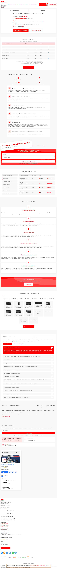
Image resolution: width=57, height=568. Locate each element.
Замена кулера (4, 49)
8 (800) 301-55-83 (4, 526)
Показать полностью (6, 416)
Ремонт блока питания (5, 46)
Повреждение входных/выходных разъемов (21, 192)
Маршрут (5, 472)
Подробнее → (49, 178)
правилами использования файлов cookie (37, 565)
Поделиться (2, 553)
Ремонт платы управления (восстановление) (8, 52)
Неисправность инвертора (22, 188)
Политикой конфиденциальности (38, 435)
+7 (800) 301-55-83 (17, 341)
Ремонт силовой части (5, 55)
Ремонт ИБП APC (10, 513)
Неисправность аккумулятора (22, 179)
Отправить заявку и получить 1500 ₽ (28, 161)
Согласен (47, 565)
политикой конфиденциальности (33, 163)
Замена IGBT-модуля (5, 58)
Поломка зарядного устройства (21, 183)
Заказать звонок (28, 284)
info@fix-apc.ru (4, 529)
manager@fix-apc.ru (5, 531)
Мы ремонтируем (14, 10)
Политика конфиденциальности (28, 563)
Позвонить (43, 10)
